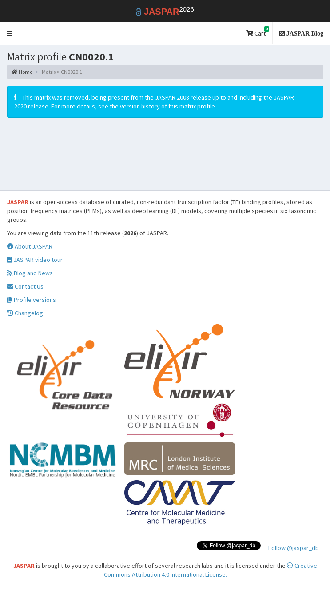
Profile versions (31, 300)
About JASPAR (29, 246)
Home (22, 71)
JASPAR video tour (35, 260)
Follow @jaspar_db (293, 548)
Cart (257, 31)
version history (140, 106)
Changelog (25, 313)
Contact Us (25, 286)
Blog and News (30, 273)
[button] (9, 33)
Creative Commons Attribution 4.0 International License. (211, 570)
